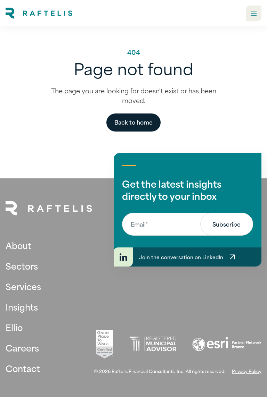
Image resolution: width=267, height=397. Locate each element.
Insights (22, 307)
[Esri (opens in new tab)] (226, 344)
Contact (23, 368)
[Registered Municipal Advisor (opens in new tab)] (152, 344)
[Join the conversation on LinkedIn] (187, 257)
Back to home (133, 121)
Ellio (14, 327)
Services (23, 286)
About (18, 245)
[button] (253, 13)
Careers (22, 347)
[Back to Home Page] (49, 208)
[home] (39, 13)
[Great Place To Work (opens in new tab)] (104, 344)
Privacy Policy (246, 371)
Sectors (22, 266)
